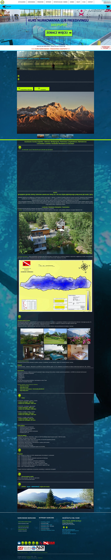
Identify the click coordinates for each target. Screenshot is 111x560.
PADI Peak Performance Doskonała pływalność (32, 389)
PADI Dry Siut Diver (24, 385)
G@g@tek (29, 557)
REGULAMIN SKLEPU (24, 552)
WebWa (40, 557)
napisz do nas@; (45, 486)
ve (42, 557)
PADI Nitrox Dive (24, 387)
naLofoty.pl (28, 556)
